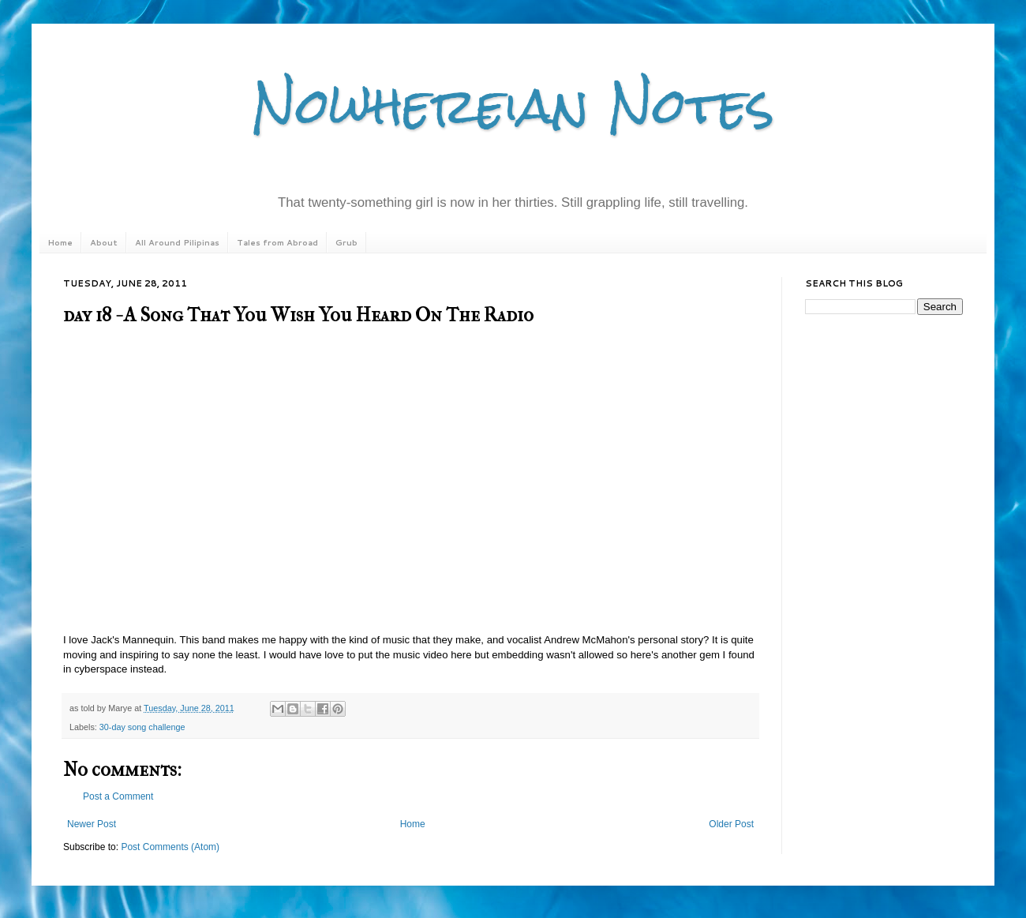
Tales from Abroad (277, 242)
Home (60, 242)
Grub (346, 242)
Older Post (731, 824)
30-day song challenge (142, 727)
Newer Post (91, 824)
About (104, 242)
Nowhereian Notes (513, 105)
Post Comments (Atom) (170, 846)
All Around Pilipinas (177, 242)
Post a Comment (118, 796)
